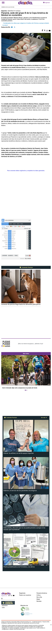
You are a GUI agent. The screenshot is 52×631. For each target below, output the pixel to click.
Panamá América (42, 593)
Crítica (38, 595)
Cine (3, 607)
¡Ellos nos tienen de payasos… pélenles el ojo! (30, 343)
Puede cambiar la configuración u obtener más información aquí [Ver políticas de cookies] (23, 628)
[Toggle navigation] (3, 2)
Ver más (44, 417)
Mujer (38, 599)
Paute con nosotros (25, 595)
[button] (5, 373)
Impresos (5, 605)
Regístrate (22, 593)
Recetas (39, 601)
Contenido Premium (26, 267)
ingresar (46, 2)
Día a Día (39, 597)
